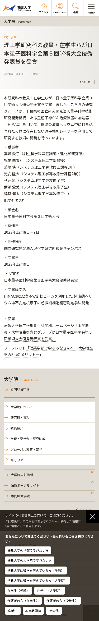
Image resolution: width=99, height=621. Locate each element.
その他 (54, 610)
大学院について (22, 406)
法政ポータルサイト (25, 485)
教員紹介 (17, 428)
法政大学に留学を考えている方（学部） (35, 570)
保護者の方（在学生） (23, 600)
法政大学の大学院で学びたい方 (29, 560)
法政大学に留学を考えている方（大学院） (37, 580)
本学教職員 (33, 610)
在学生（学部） (18, 590)
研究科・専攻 (20, 417)
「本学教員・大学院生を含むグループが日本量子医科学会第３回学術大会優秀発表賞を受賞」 (48, 332)
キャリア (17, 460)
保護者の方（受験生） (62, 600)
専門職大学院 (20, 496)
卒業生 (12, 610)
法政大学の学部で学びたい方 (28, 550)
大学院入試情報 (22, 474)
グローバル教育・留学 (26, 449)
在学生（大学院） (49, 590)
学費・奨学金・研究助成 (28, 438)
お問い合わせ (20, 389)
